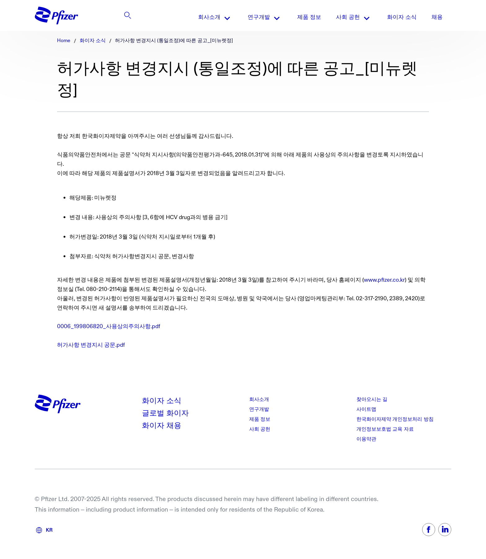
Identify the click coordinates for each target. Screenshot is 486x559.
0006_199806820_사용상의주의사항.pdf (108, 326)
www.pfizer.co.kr (384, 280)
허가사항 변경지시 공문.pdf (91, 345)
